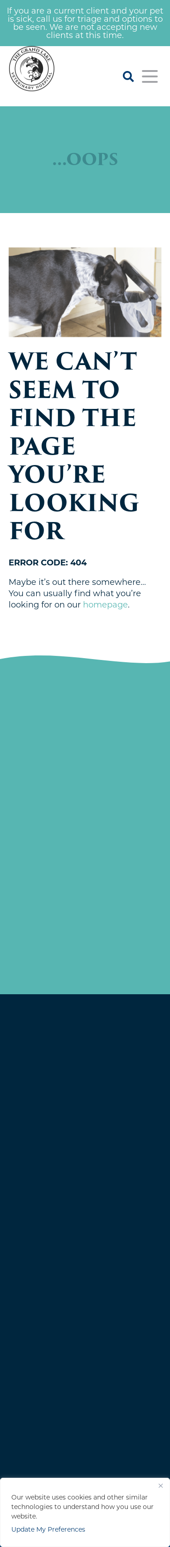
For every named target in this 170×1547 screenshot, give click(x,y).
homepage (105, 605)
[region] (85, 1512)
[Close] (160, 1485)
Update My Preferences (48, 1529)
